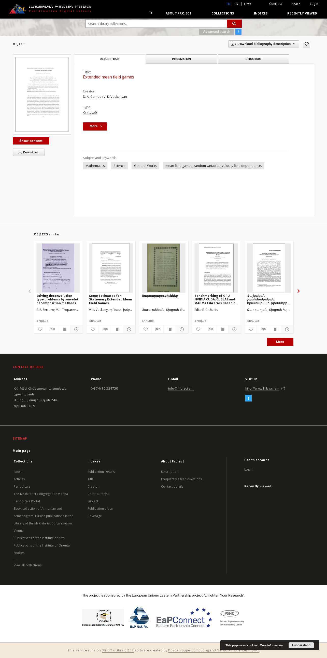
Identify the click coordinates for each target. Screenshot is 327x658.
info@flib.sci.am (181, 388)
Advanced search (216, 31)
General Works (145, 166)
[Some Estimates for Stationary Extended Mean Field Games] (111, 268)
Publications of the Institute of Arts (39, 538)
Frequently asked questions (181, 479)
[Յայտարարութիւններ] (163, 268)
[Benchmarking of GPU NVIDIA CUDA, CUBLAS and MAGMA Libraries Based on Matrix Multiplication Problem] (216, 268)
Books (18, 472)
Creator (93, 486)
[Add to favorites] (306, 44)
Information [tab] (181, 59)
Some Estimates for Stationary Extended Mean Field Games (110, 299)
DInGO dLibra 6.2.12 (118, 650)
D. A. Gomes (92, 96)
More (280, 342)
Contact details (172, 486)
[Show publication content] (64, 329)
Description (169, 472)
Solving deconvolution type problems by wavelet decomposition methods (57, 299)
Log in (248, 469)
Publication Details (101, 472)
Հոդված (90, 112)
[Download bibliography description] (52, 329)
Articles (19, 479)
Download (27, 152)
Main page (22, 450)
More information (271, 645)
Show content (31, 141)
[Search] (234, 24)
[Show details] (76, 329)
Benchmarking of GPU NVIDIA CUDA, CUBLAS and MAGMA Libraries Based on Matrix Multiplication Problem (215, 299)
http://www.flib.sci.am (262, 388)
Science (119, 166)
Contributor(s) (98, 494)
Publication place (100, 508)
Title (91, 479)
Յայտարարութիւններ (160, 296)
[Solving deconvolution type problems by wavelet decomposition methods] (58, 268)
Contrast (275, 4)
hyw (247, 4)
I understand (301, 645)
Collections (222, 13)
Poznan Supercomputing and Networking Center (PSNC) (213, 650)
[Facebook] (248, 398)
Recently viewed (302, 13)
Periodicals (22, 486)
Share (296, 4)
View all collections (27, 565)
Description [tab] (109, 59)
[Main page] (150, 13)
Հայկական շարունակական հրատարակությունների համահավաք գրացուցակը (267, 299)
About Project (179, 13)
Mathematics (95, 166)
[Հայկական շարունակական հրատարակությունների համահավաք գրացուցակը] (269, 268)
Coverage (95, 516)
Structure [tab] (253, 59)
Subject (93, 501)
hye (237, 4)
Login (314, 4)
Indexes (261, 13)
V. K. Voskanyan (115, 96)
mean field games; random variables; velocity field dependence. (213, 166)
